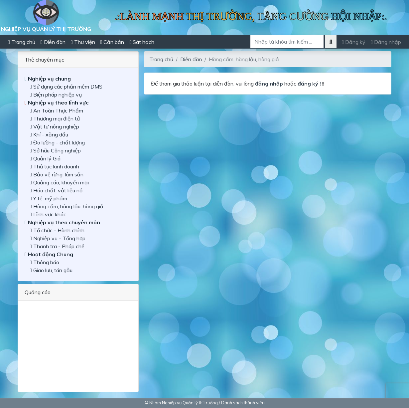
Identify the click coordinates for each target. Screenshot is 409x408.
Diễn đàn (53, 42)
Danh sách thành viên (243, 402)
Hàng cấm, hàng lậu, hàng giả (66, 206)
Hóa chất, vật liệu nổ (56, 190)
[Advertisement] (78, 343)
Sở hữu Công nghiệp (55, 150)
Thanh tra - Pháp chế (57, 246)
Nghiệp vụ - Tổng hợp (57, 238)
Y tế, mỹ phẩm (48, 198)
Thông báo (44, 262)
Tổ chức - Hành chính (57, 230)
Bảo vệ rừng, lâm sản (56, 174)
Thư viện (83, 42)
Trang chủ (21, 42)
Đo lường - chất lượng (57, 142)
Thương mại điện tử (55, 118)
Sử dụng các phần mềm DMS (66, 86)
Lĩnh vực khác (48, 214)
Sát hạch (141, 42)
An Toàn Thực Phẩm (56, 110)
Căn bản (112, 42)
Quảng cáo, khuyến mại (59, 182)
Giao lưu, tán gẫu (51, 270)
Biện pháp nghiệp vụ (56, 94)
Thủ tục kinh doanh (54, 166)
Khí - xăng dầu (49, 134)
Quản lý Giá (45, 158)
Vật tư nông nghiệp (54, 126)
